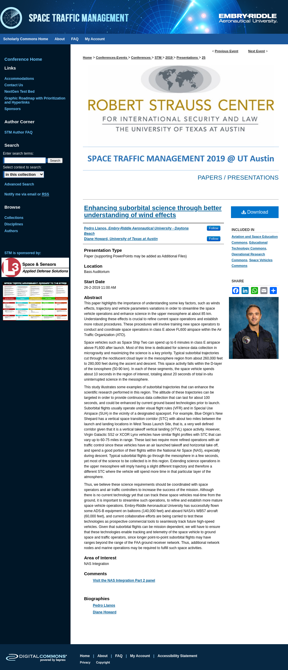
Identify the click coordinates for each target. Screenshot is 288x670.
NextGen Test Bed (19, 92)
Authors (11, 231)
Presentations (188, 57)
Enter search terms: (18, 153)
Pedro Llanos (104, 605)
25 (203, 57)
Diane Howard (104, 612)
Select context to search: (22, 167)
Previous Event (226, 51)
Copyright (103, 662)
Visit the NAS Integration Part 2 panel (124, 580)
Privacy (85, 662)
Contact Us (13, 85)
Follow (213, 228)
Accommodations (19, 79)
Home (87, 57)
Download (255, 212)
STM (158, 57)
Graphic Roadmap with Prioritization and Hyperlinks (34, 100)
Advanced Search (19, 184)
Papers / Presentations (238, 177)
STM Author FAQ (18, 132)
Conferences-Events (112, 57)
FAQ (119, 656)
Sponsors (12, 109)
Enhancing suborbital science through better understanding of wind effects (153, 211)
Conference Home (23, 59)
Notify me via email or (26, 194)
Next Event (256, 51)
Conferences (141, 57)
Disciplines (13, 224)
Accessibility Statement (177, 656)
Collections (14, 218)
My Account (140, 656)
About (102, 656)
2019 (169, 57)
